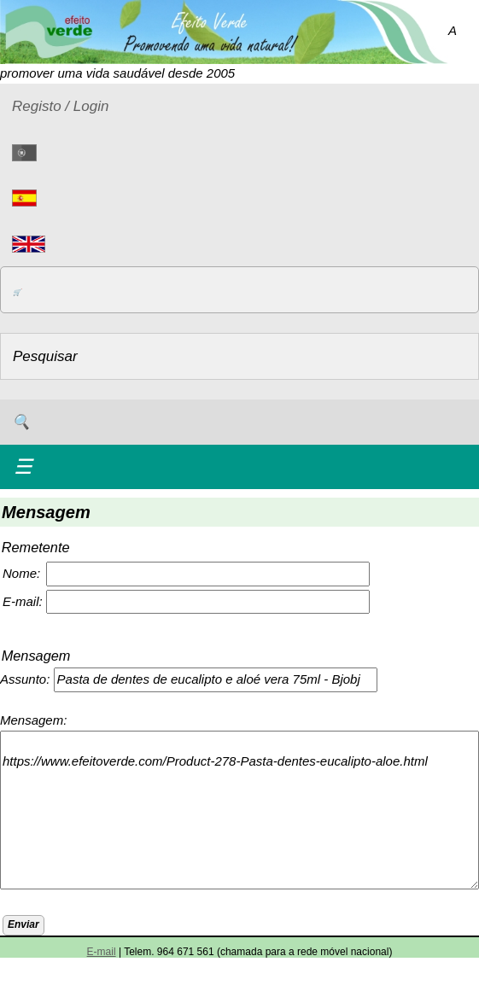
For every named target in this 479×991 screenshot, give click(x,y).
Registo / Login (60, 106)
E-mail (101, 952)
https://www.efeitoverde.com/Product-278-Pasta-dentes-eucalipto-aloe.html (239, 810)
